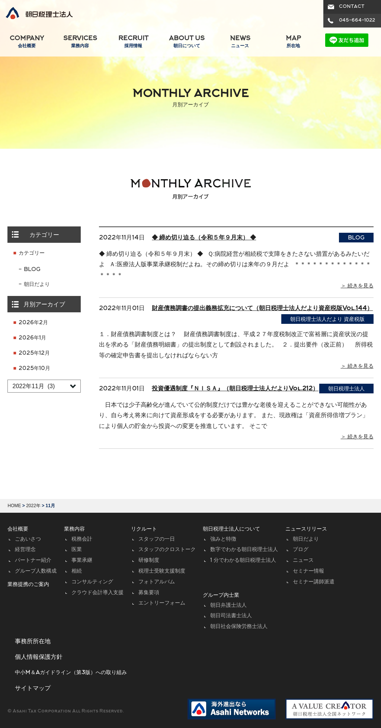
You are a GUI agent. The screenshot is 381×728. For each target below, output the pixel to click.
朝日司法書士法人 (231, 616)
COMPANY (26, 42)
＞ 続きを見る (357, 286)
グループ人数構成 (36, 571)
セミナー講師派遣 (313, 582)
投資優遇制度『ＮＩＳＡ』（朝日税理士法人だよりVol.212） (235, 389)
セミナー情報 (308, 571)
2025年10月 (34, 368)
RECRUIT (133, 42)
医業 (76, 550)
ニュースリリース (306, 529)
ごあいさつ (28, 539)
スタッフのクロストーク (167, 550)
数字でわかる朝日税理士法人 (244, 550)
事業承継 (81, 560)
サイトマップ (33, 688)
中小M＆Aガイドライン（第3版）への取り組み (71, 673)
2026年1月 (32, 338)
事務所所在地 (33, 641)
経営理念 (25, 550)
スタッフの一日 (156, 539)
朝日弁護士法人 (228, 605)
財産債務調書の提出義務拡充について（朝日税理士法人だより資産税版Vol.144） (262, 308)
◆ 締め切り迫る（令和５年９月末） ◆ (204, 238)
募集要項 (148, 593)
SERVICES (79, 42)
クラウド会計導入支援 (97, 593)
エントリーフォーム (161, 603)
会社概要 (17, 529)
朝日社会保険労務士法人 (239, 627)
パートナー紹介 (33, 560)
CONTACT (351, 6)
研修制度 (148, 560)
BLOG (32, 270)
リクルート (144, 529)
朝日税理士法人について (231, 529)
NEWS (239, 42)
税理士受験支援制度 (161, 571)
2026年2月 (33, 323)
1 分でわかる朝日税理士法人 (243, 560)
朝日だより (37, 284)
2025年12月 (34, 353)
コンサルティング (92, 582)
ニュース (303, 560)
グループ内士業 (221, 595)
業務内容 (74, 529)
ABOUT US (186, 42)
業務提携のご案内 (28, 585)
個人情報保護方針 (39, 657)
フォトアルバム (156, 582)
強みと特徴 (223, 539)
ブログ (300, 550)
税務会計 (81, 539)
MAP (293, 42)
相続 (76, 571)
